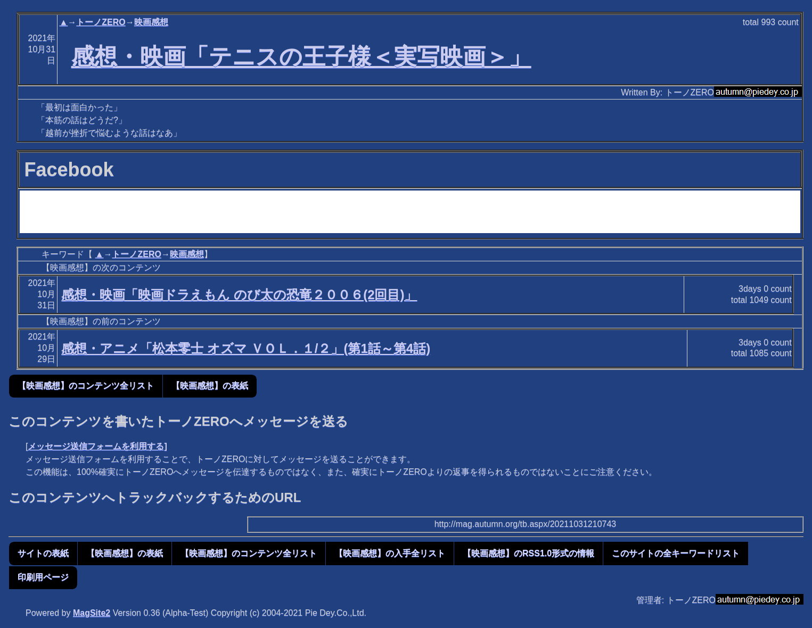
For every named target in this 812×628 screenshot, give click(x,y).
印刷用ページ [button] (43, 577)
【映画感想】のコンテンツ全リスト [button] (86, 385)
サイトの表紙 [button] (43, 553)
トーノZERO (100, 22)
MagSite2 (91, 612)
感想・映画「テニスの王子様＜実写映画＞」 (301, 56)
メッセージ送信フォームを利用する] (97, 446)
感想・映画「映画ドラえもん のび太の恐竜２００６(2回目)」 (239, 294)
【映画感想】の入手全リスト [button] (389, 553)
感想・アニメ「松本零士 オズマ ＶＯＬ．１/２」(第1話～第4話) (245, 348)
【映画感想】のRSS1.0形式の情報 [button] (528, 553)
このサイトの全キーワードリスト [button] (676, 553)
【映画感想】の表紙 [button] (209, 385)
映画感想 (151, 22)
